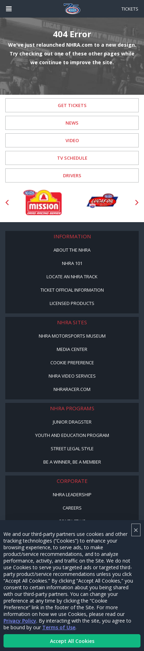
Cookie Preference (72, 362)
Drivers (72, 175)
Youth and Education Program (72, 435)
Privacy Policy (20, 620)
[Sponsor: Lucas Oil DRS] (102, 202)
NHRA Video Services (72, 376)
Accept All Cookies (72, 641)
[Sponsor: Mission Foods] (42, 202)
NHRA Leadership (72, 494)
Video (72, 140)
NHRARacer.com (72, 389)
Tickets (129, 9)
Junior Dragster (72, 422)
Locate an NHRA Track (72, 276)
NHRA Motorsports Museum (72, 336)
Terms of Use (58, 627)
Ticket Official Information (72, 290)
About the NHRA (72, 250)
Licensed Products (72, 303)
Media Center (72, 349)
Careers (72, 508)
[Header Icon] (9, 9)
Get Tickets (72, 105)
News (72, 123)
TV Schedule (72, 158)
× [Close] (135, 530)
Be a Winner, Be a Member (72, 462)
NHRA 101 (72, 263)
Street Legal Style (72, 448)
